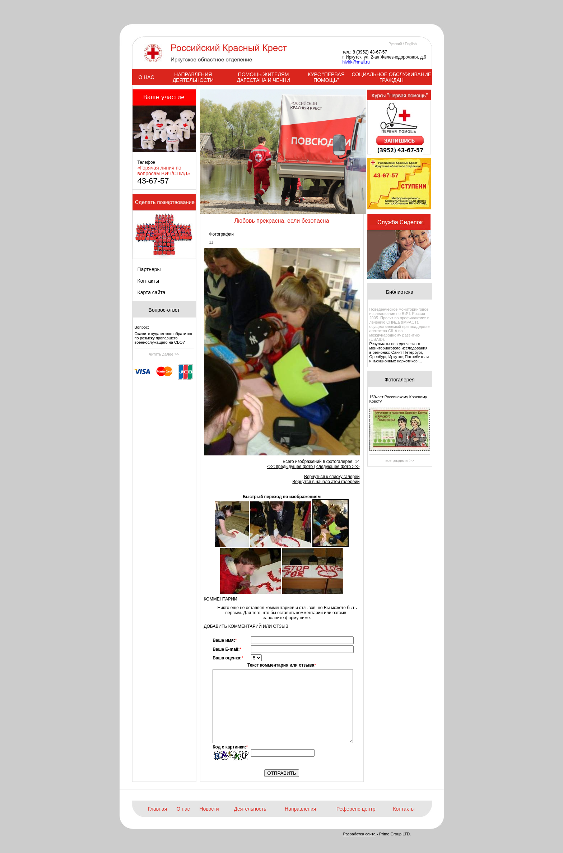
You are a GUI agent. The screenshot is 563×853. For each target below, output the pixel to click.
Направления (300, 809)
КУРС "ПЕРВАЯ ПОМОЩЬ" (326, 77)
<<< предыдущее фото (290, 466)
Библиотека (399, 292)
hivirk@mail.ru (356, 62)
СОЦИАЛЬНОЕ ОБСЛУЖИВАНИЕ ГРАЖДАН (391, 77)
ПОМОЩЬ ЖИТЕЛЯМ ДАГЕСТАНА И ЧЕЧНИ (263, 77)
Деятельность (250, 809)
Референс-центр (355, 809)
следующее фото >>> (338, 466)
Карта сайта (152, 292)
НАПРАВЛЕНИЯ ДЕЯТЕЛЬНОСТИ (193, 77)
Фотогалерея (400, 380)
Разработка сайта (359, 834)
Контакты (148, 281)
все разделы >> (399, 460)
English (411, 44)
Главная (157, 809)
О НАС (146, 77)
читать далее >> (164, 354)
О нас (183, 809)
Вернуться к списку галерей (332, 476)
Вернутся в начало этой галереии (325, 481)
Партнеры (149, 269)
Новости (209, 809)
